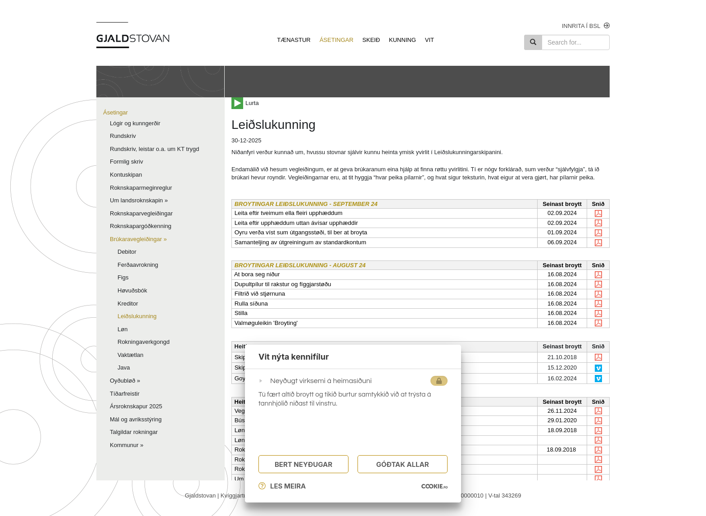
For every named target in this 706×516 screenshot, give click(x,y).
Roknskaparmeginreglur (141, 187)
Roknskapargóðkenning (141, 226)
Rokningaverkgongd (144, 341)
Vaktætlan (131, 355)
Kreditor (128, 303)
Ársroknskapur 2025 (136, 406)
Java (124, 367)
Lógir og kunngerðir (135, 123)
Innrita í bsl (586, 25)
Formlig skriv (126, 161)
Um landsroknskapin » (139, 200)
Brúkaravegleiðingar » (138, 239)
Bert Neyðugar (303, 465)
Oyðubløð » (125, 380)
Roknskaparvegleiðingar (141, 213)
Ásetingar (115, 112)
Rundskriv (123, 135)
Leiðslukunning (137, 316)
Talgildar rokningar (134, 432)
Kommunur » (126, 445)
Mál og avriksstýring (136, 419)
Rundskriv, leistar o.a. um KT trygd (154, 149)
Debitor (127, 251)
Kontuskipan (126, 174)
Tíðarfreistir (125, 393)
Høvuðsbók (132, 290)
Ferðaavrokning (138, 264)
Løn (122, 329)
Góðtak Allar (402, 465)
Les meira (282, 486)
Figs (123, 277)
